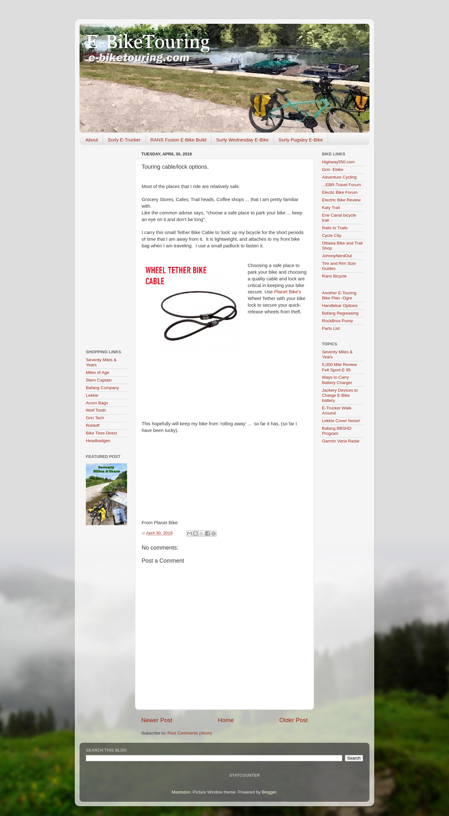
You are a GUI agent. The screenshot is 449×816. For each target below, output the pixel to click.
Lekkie (92, 395)
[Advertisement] (106, 245)
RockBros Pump (337, 320)
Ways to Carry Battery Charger (337, 380)
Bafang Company (102, 387)
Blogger (269, 792)
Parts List (331, 328)
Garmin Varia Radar (341, 441)
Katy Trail (331, 207)
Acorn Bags (97, 403)
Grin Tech (95, 417)
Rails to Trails (335, 227)
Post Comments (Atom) (190, 733)
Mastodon (181, 792)
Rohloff (92, 425)
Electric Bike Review (341, 200)
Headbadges (98, 440)
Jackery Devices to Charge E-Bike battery (340, 395)
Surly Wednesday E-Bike (242, 139)
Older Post (293, 720)
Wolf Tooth (96, 410)
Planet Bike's (287, 291)
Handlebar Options (340, 305)
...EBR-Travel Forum (341, 184)
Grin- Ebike (332, 169)
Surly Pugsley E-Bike (301, 139)
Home (226, 720)
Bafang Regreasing (340, 313)
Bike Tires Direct (101, 433)
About (92, 139)
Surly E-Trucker (124, 139)
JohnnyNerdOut (337, 255)
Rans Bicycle (334, 276)
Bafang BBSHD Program (336, 431)
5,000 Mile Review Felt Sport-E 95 (339, 367)
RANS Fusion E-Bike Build (179, 139)
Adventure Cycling (339, 177)
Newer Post (156, 720)
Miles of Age (97, 372)
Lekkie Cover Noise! (341, 420)
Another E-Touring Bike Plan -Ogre (339, 295)
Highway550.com (338, 162)
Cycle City (331, 235)
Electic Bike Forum (340, 192)
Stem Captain (99, 380)
